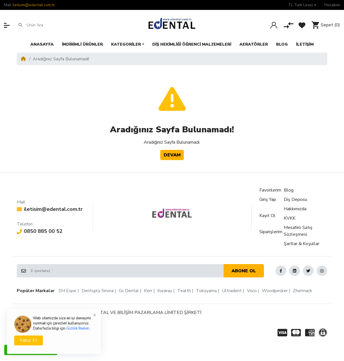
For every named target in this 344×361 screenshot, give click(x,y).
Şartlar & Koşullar (301, 244)
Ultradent (232, 291)
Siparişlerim (270, 232)
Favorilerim (270, 190)
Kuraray (164, 291)
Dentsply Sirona (98, 291)
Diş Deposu (295, 199)
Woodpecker (275, 291)
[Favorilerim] (302, 25)
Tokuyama (206, 291)
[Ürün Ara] (48, 25)
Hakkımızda (295, 209)
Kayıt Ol (267, 216)
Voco (252, 291)
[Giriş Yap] (274, 25)
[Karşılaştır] (288, 25)
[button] (302, 5)
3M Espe (67, 291)
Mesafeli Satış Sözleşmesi (298, 230)
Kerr (148, 291)
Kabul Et (28, 340)
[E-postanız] (126, 271)
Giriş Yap (267, 199)
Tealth (184, 291)
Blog (288, 190)
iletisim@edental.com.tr (33, 5)
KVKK (289, 218)
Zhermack (302, 291)
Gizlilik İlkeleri (77, 328)
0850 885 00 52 (39, 231)
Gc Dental (129, 291)
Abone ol (244, 271)
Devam (172, 155)
